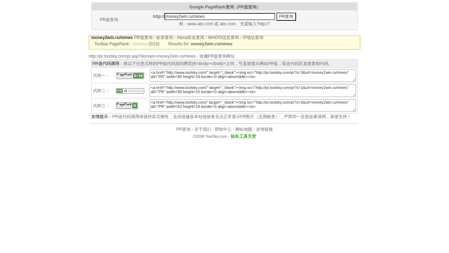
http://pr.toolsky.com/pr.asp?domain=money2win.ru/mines (142, 56)
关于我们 (202, 129)
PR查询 (183, 129)
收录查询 (164, 37)
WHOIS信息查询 (223, 37)
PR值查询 (109, 19)
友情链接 (264, 129)
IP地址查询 (253, 37)
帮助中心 (223, 129)
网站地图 (243, 129)
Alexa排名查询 (190, 37)
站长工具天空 (243, 136)
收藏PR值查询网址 (217, 56)
